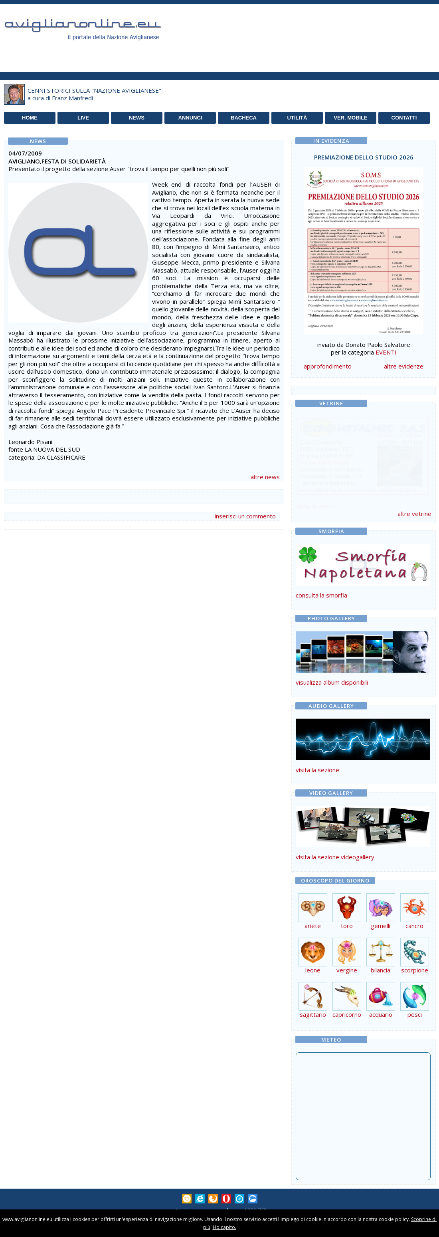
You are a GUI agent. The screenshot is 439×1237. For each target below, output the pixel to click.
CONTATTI (404, 118)
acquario (380, 1011)
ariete (313, 923)
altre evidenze (403, 366)
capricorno (346, 1011)
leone (313, 967)
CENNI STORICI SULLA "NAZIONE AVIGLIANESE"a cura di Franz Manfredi (94, 94)
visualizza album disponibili (332, 682)
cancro (414, 923)
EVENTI (386, 352)
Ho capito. (224, 1227)
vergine (346, 967)
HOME (30, 118)
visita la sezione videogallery (335, 857)
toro (346, 923)
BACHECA (244, 118)
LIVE (83, 118)
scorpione (414, 967)
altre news (265, 477)
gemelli (380, 923)
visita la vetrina (316, 506)
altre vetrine (414, 514)
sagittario (313, 1011)
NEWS (136, 118)
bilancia (380, 967)
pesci (414, 1011)
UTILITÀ (297, 118)
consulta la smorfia (321, 595)
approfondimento (328, 366)
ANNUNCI (190, 118)
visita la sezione (317, 770)
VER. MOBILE (351, 118)
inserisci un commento (245, 516)
